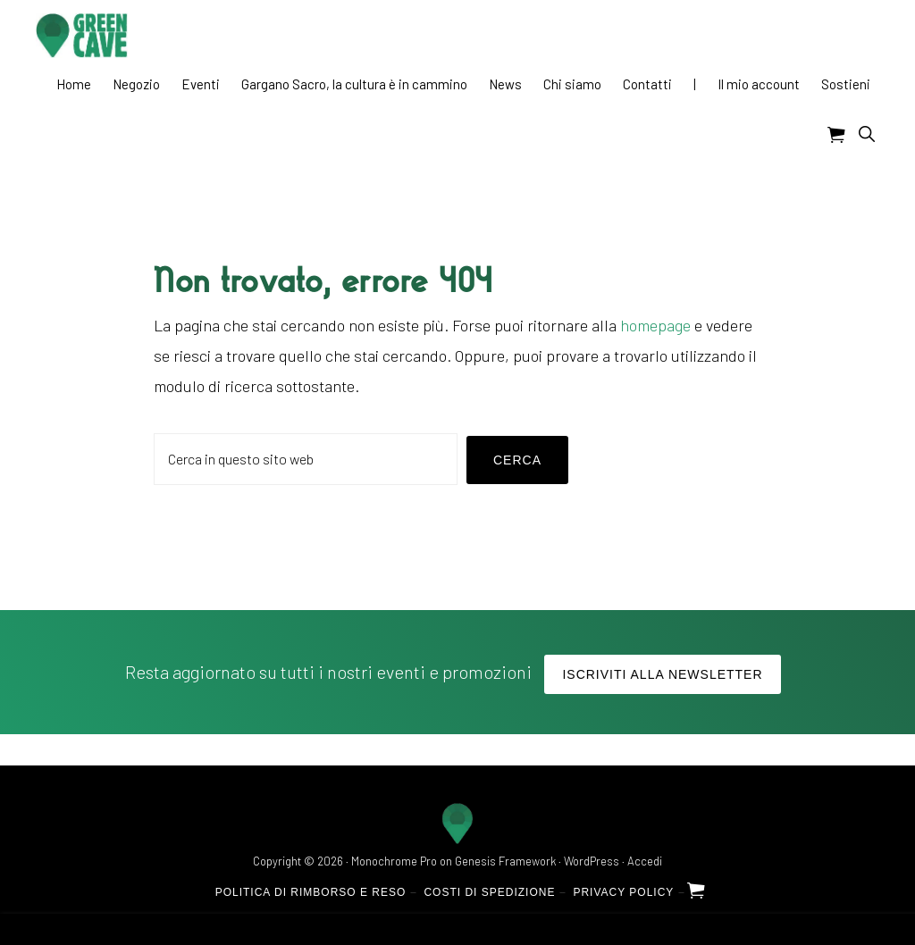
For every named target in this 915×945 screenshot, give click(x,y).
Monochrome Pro (394, 861)
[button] (866, 133)
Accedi (644, 861)
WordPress (591, 861)
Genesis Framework (505, 861)
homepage (655, 325)
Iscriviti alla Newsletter (662, 674)
